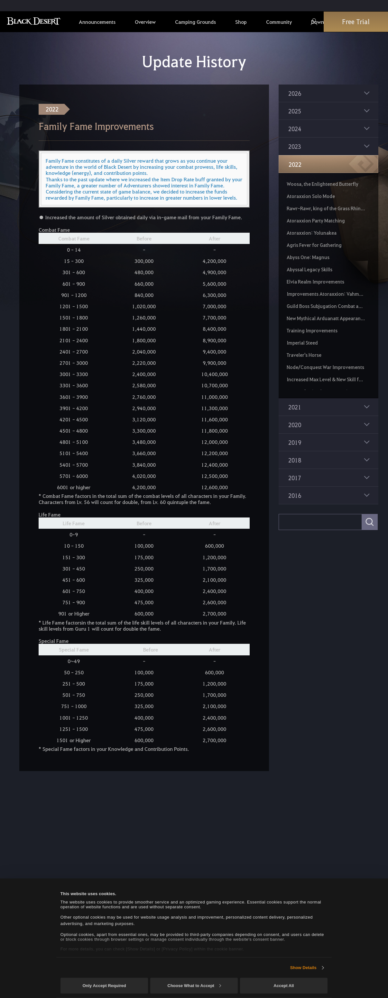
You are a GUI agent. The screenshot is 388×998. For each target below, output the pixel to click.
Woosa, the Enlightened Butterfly (322, 184)
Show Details (303, 967)
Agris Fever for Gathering (314, 245)
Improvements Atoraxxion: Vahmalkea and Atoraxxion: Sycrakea (326, 294)
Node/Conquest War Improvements (325, 367)
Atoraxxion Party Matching (316, 220)
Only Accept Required (104, 985)
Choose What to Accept (194, 985)
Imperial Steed (302, 343)
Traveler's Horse (304, 355)
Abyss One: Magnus (308, 257)
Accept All (283, 985)
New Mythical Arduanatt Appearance (326, 318)
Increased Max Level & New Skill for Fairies (326, 379)
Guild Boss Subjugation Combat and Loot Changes (326, 306)
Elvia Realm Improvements (315, 281)
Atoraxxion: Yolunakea (312, 233)
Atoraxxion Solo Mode (311, 196)
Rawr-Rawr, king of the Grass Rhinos (326, 208)
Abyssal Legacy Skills (309, 269)
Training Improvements (312, 330)
